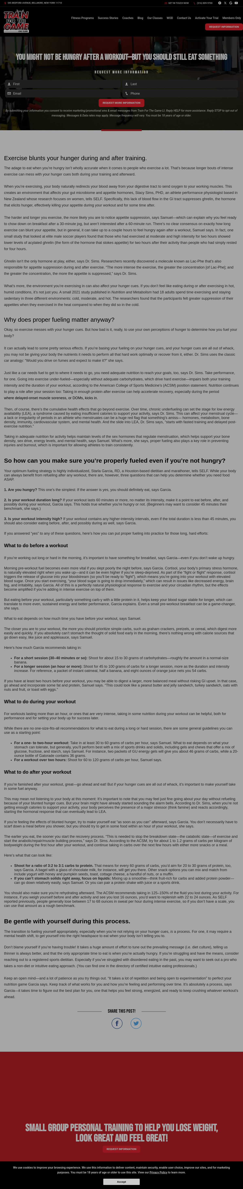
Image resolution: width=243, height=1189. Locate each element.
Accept (121, 1181)
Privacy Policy (158, 1172)
